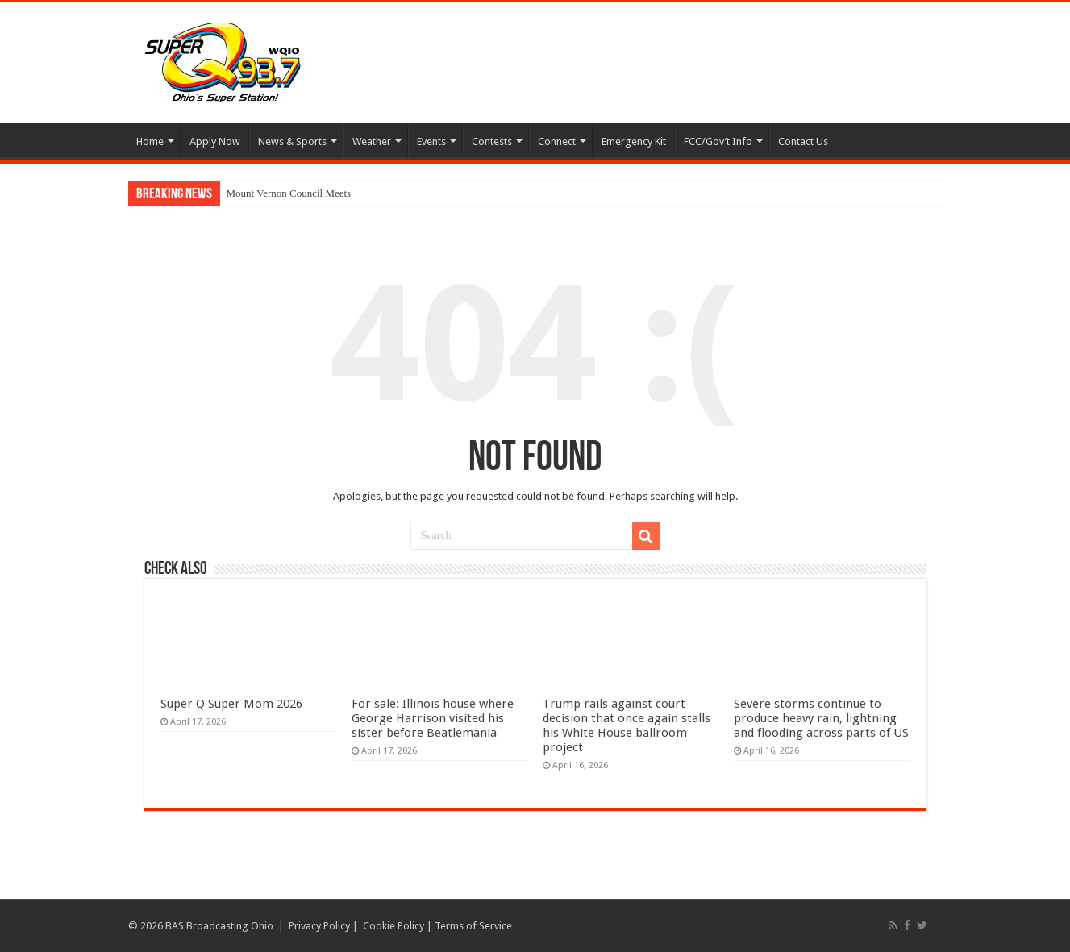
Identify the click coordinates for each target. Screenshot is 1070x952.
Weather (371, 141)
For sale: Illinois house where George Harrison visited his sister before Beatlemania (433, 718)
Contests (492, 141)
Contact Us (803, 141)
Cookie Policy (393, 926)
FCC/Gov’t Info (718, 141)
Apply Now (214, 141)
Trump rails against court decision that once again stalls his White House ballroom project (626, 725)
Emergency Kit (634, 141)
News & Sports (292, 141)
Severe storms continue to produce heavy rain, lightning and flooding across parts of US (821, 718)
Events (431, 141)
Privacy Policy (319, 926)
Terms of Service (473, 926)
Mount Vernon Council (275, 193)
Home (150, 141)
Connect (557, 141)
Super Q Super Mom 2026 (231, 703)
